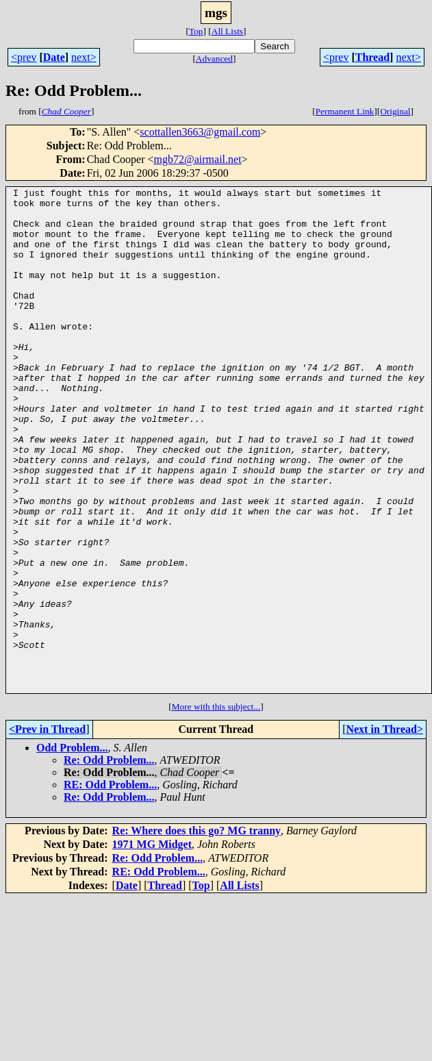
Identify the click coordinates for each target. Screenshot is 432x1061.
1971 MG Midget (152, 945)
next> (84, 57)
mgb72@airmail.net (198, 159)
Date (54, 57)
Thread (372, 57)
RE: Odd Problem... (110, 885)
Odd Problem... (72, 848)
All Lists (227, 31)
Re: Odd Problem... (109, 860)
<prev (23, 57)
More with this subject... (216, 807)
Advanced (214, 58)
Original (395, 111)
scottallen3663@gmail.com (200, 132)
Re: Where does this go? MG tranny (196, 931)
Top (196, 31)
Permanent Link (345, 111)
